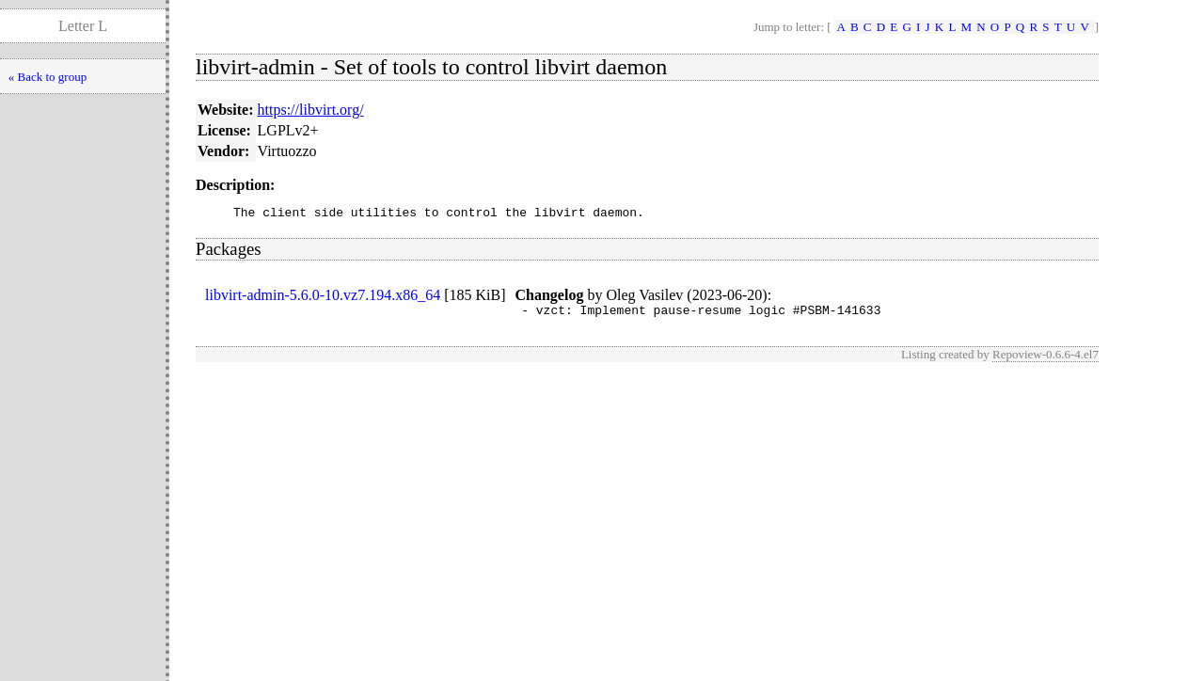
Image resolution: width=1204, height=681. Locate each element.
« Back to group (47, 77)
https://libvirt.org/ (311, 110)
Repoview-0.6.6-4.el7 (1045, 360)
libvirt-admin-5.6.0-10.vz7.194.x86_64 (322, 298)
